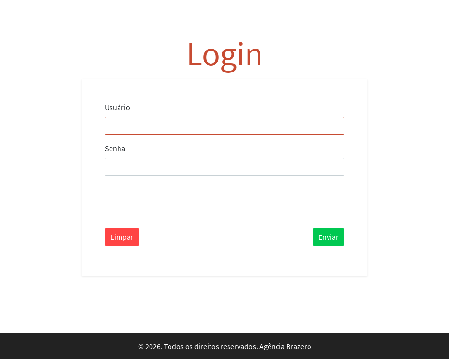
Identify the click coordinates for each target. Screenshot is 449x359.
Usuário (117, 107)
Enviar (329, 237)
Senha (115, 148)
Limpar (121, 237)
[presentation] (177, 202)
